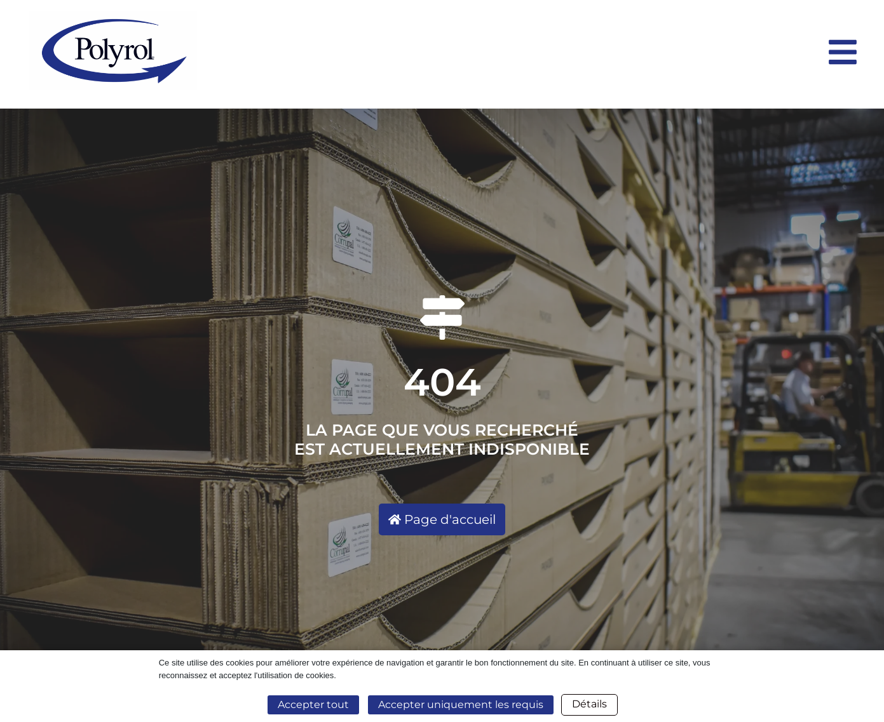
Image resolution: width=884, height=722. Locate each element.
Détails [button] (589, 704)
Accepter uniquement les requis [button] (460, 705)
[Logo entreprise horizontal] (422, 50)
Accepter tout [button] (313, 705)
